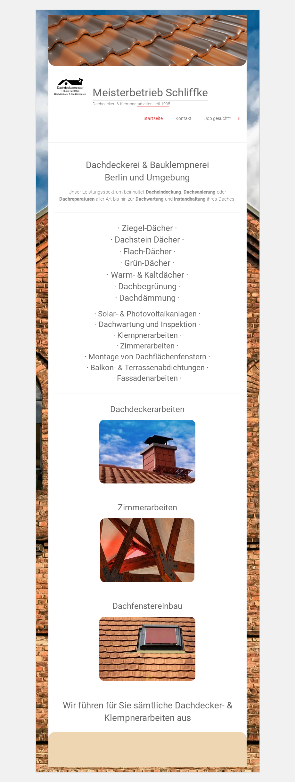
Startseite (153, 118)
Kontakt (184, 118)
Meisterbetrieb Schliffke (150, 92)
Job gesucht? (217, 118)
